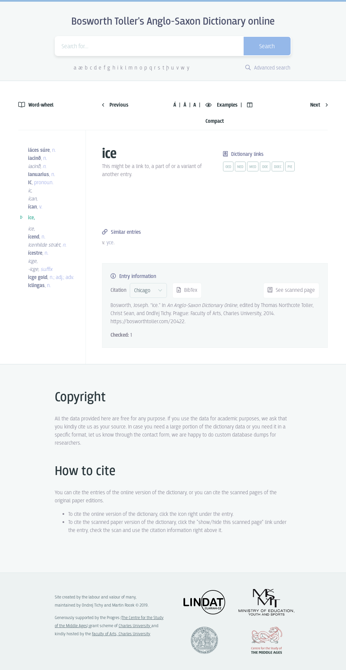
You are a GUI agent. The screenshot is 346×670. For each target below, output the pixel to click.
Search (267, 47)
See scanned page (291, 290)
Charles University (135, 626)
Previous (115, 105)
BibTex (187, 290)
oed (228, 167)
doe (265, 167)
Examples (222, 105)
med (252, 167)
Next (319, 105)
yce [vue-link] (110, 242)
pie (290, 167)
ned (240, 167)
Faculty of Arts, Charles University (121, 634)
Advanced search (267, 68)
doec (277, 167)
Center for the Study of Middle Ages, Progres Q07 (266, 640)
